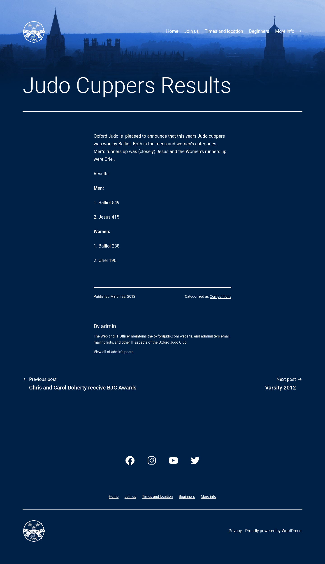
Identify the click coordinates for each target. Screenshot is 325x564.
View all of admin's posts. (114, 352)
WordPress (291, 530)
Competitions (220, 296)
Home (172, 31)
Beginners (259, 31)
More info (284, 31)
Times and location (224, 31)
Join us (191, 31)
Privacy (235, 530)
